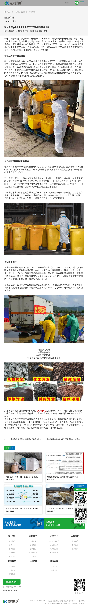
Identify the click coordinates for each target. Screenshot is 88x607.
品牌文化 (12, 545)
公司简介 (12, 541)
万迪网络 (82, 603)
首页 (17, 12)
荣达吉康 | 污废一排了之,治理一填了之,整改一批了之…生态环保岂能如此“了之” (38, 477)
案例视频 (75, 545)
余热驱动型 (54, 549)
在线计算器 (33, 553)
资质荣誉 (12, 549)
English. (68, 3)
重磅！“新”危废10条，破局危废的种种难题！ (24, 509)
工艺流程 (33, 556)
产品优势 (33, 541)
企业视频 (12, 553)
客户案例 (75, 549)
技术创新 (33, 549)
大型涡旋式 (54, 545)
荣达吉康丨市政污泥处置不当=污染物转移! (64, 509)
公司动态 (12, 566)
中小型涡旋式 (54, 541)
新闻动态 (24, 12)
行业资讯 (32, 12)
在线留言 (54, 570)
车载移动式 (54, 553)
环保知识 (12, 574)
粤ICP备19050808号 (52, 603)
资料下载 (12, 556)
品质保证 (33, 545)
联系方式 (54, 566)
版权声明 (82, 601)
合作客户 (75, 541)
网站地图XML (66, 603)
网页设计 (75, 603)
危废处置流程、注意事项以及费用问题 (62, 477)
